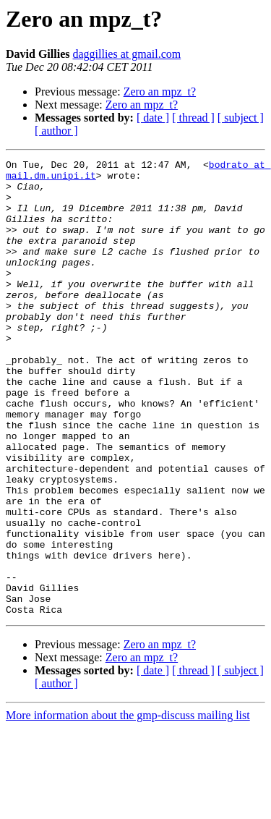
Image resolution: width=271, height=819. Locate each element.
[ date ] (153, 117)
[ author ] (56, 130)
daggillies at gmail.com (126, 54)
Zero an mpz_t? (160, 91)
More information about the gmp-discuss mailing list (128, 806)
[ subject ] (241, 117)
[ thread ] (193, 117)
